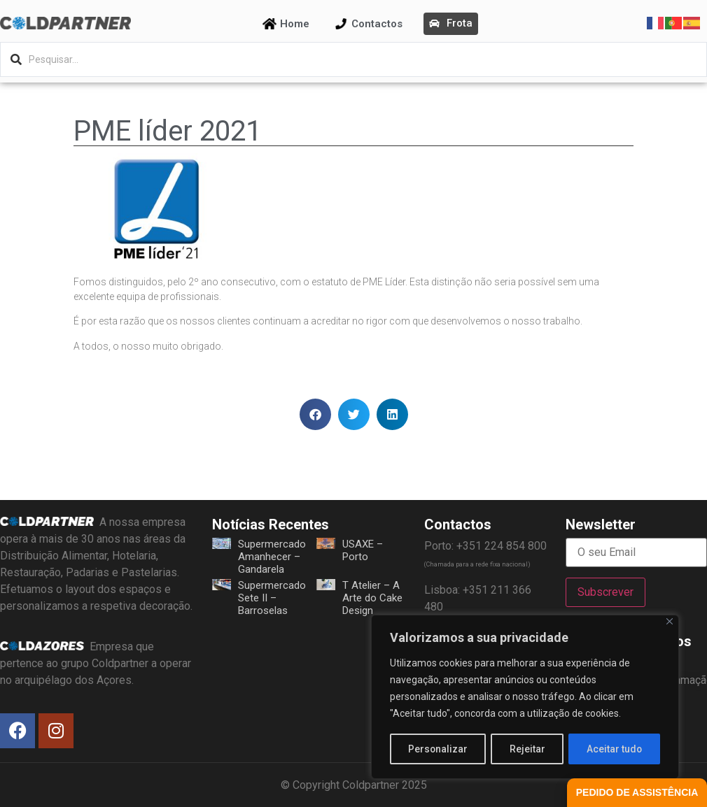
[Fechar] (669, 622)
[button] (315, 414)
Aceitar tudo (615, 749)
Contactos (376, 23)
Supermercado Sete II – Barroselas (272, 598)
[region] (525, 697)
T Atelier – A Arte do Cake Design (372, 598)
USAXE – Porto (362, 550)
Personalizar (438, 749)
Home (294, 23)
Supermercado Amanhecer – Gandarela (272, 557)
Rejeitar (527, 749)
